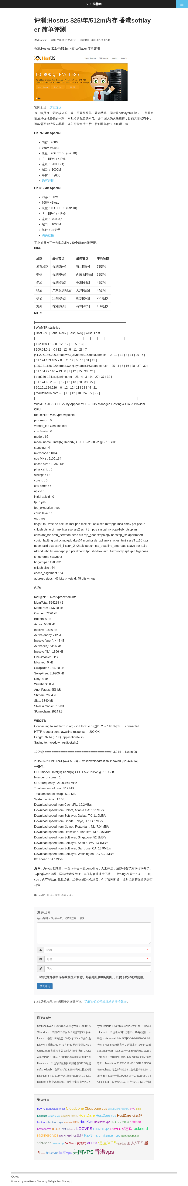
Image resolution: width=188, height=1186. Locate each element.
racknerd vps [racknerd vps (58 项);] (47, 1135)
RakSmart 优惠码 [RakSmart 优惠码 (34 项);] (130, 1135)
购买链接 (48, 180)
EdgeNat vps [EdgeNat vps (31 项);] (54, 1116)
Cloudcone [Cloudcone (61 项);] (75, 1108)
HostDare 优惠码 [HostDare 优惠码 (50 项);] (129, 1115)
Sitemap (66, 1181)
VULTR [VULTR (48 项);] (92, 1143)
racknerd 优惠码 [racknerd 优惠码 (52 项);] (71, 1135)
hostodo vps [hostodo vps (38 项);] (44, 1129)
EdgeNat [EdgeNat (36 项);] (42, 1115)
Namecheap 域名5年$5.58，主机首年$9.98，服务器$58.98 (131, 1069)
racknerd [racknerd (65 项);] (140, 1128)
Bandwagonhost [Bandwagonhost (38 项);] (55, 1108)
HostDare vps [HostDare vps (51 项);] (106, 1115)
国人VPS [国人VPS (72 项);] (135, 1143)
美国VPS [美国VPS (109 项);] (83, 1152)
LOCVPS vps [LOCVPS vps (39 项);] (101, 1129)
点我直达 (55, 107)
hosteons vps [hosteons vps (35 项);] (55, 1122)
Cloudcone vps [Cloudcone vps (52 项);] (96, 1108)
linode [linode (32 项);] (73, 1129)
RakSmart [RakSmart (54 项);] (92, 1135)
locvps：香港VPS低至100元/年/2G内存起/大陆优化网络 (69, 1038)
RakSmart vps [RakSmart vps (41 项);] (110, 1135)
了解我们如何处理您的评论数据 (105, 1001)
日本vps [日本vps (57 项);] (65, 1153)
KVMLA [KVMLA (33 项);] (65, 1129)
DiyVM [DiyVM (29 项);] (132, 1109)
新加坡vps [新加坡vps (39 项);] (52, 1152)
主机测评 (62, 40)
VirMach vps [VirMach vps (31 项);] (58, 1143)
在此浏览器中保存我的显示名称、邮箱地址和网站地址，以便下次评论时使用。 (93, 977)
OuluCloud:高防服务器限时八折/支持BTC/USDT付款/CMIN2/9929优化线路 (81, 1050)
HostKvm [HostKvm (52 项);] (86, 1122)
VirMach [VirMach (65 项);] (44, 1143)
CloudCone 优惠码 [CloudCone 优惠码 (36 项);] (118, 1108)
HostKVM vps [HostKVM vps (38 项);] (102, 1121)
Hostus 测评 (53, 895)
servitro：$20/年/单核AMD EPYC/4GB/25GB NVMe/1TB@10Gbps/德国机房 (141, 1075)
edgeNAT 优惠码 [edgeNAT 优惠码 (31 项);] (69, 1116)
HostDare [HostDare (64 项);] (86, 1115)
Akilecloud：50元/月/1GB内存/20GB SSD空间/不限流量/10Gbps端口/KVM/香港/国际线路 (89, 1057)
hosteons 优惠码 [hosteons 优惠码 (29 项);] (71, 1122)
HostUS (41, 895)
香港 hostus (67, 895)
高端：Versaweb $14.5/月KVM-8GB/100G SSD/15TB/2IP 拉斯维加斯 (137, 1038)
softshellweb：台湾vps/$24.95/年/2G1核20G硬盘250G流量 (72, 1069)
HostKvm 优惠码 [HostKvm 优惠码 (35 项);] (120, 1122)
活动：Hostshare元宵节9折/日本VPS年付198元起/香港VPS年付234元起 (139, 1044)
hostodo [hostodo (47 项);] (135, 1122)
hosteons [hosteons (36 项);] (42, 1122)
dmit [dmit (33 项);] (138, 1109)
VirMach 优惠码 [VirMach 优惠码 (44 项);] (75, 1143)
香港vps (71, 40)
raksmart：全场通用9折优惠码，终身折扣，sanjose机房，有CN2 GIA (138, 1032)
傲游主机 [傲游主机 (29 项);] (122, 1143)
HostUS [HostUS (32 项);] (56, 1129)
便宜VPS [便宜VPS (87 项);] (107, 1142)
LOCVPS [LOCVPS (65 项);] (84, 1128)
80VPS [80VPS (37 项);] (41, 1108)
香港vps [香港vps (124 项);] (104, 1152)
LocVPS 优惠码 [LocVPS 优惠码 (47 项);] (121, 1129)
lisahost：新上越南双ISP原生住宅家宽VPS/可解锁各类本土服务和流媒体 (80, 1081)
